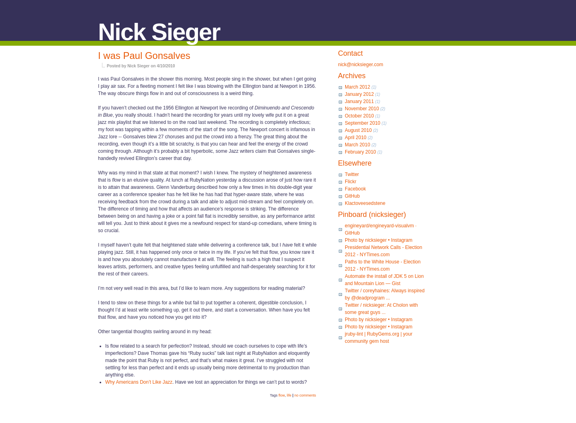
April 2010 (355, 137)
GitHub (352, 196)
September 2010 (362, 123)
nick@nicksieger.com (360, 64)
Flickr (350, 181)
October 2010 (359, 116)
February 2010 (360, 152)
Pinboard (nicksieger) (372, 214)
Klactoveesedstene (365, 203)
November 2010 (362, 108)
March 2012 (357, 87)
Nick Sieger (159, 31)
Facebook (355, 189)
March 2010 (357, 145)
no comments (305, 395)
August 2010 (358, 130)
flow (281, 395)
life (289, 395)
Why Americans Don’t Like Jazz (138, 382)
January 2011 (359, 101)
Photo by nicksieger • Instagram (378, 240)
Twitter (352, 174)
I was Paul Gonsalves (144, 55)
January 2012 (359, 94)
